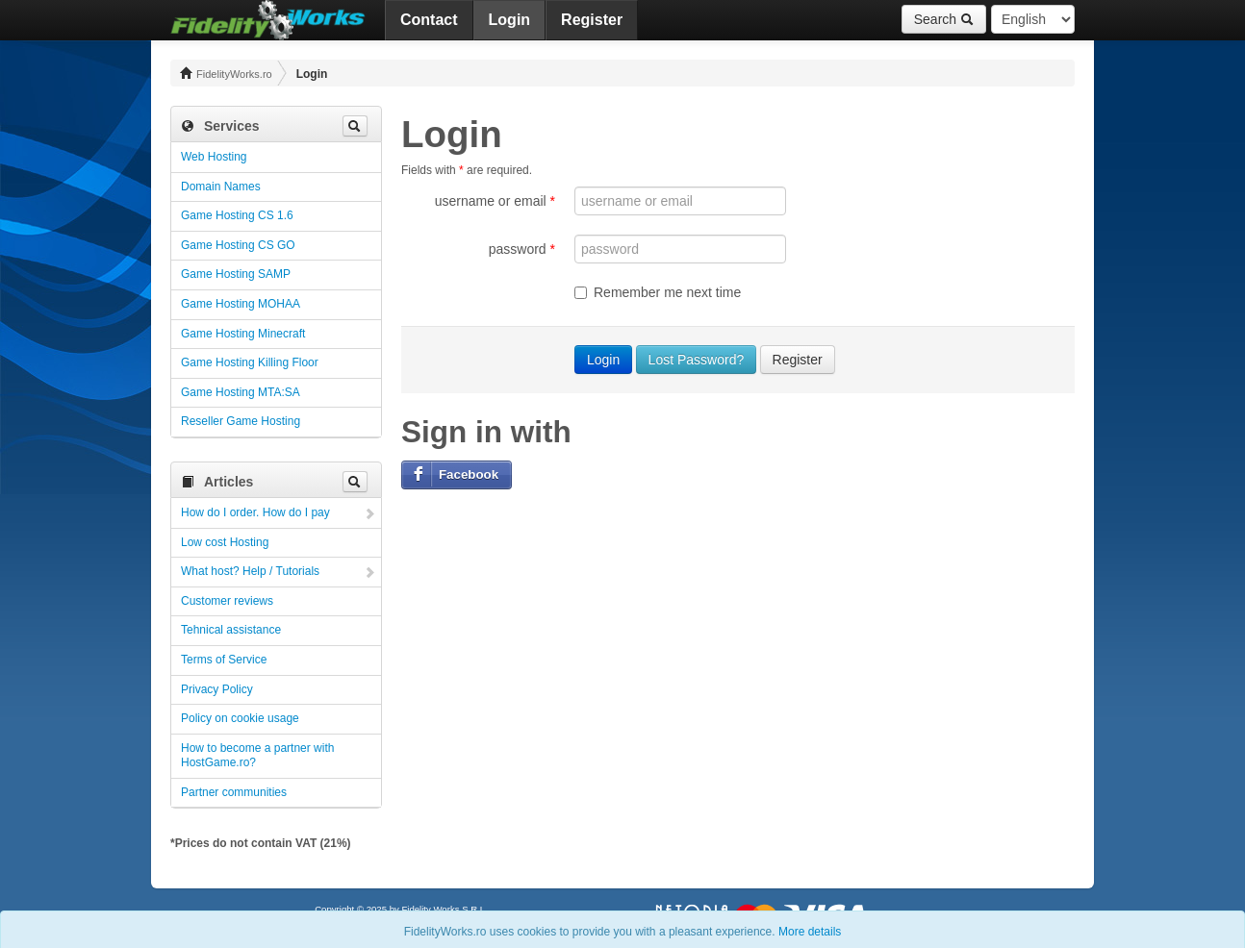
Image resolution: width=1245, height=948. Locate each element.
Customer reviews (227, 601)
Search (944, 19)
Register (591, 20)
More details (809, 931)
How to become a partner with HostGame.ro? (257, 755)
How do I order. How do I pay (255, 512)
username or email (495, 201)
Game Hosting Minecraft (243, 333)
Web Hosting (213, 156)
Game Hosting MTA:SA (240, 392)
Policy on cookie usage (240, 718)
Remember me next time (657, 292)
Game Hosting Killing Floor (249, 362)
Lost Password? (696, 359)
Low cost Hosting (224, 542)
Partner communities (234, 792)
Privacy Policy (217, 689)
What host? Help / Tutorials (250, 571)
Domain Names (221, 186)
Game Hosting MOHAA (240, 304)
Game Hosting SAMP (236, 274)
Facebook (468, 474)
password (522, 249)
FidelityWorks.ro (226, 73)
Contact (429, 20)
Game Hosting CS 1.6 (237, 215)
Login (510, 20)
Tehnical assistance (231, 629)
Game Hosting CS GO (238, 245)
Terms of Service (224, 659)
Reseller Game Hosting (240, 421)
